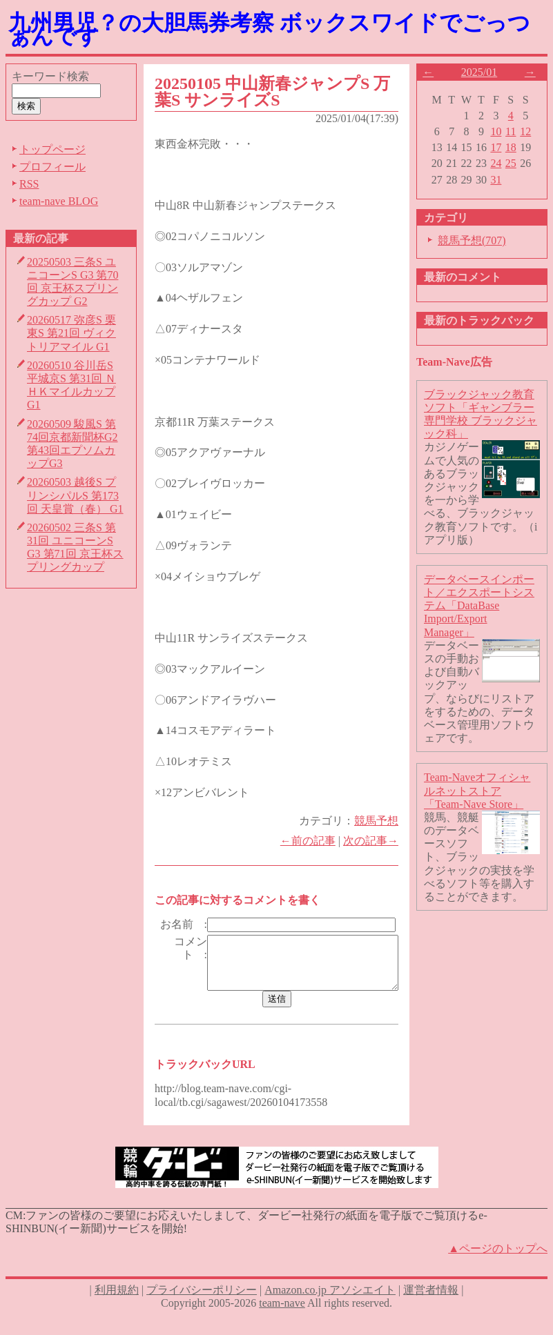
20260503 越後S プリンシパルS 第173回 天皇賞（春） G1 (75, 495)
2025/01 (485, 72)
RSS (29, 184)
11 (517, 131)
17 (501, 147)
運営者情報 (430, 1309)
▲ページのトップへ (497, 1268)
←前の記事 (313, 841)
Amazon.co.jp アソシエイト (330, 1309)
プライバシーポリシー (201, 1309)
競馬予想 (382, 821)
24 (501, 163)
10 (501, 131)
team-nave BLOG (58, 201)
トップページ (52, 149)
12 (531, 131)
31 (501, 180)
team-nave (282, 1322)
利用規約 (117, 1309)
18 (516, 147)
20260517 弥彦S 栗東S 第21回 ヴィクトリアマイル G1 (71, 333)
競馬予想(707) (477, 240)
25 (516, 163)
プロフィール (52, 166)
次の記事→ (376, 841)
